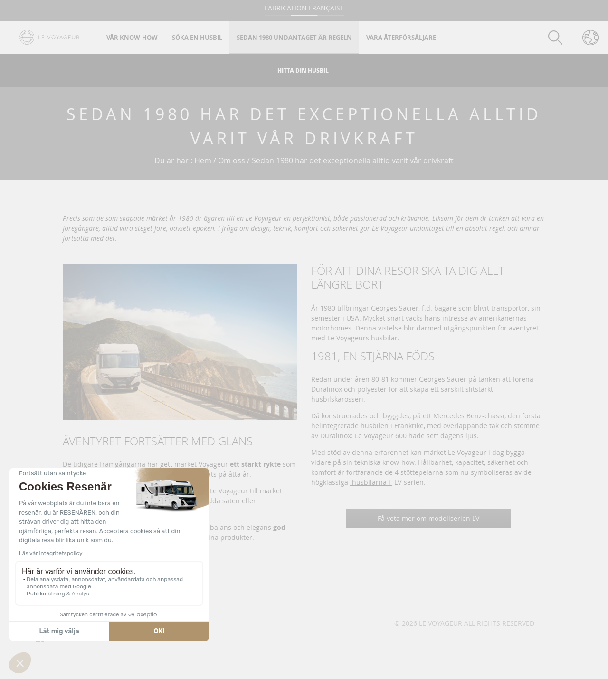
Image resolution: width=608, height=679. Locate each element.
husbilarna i (371, 482)
